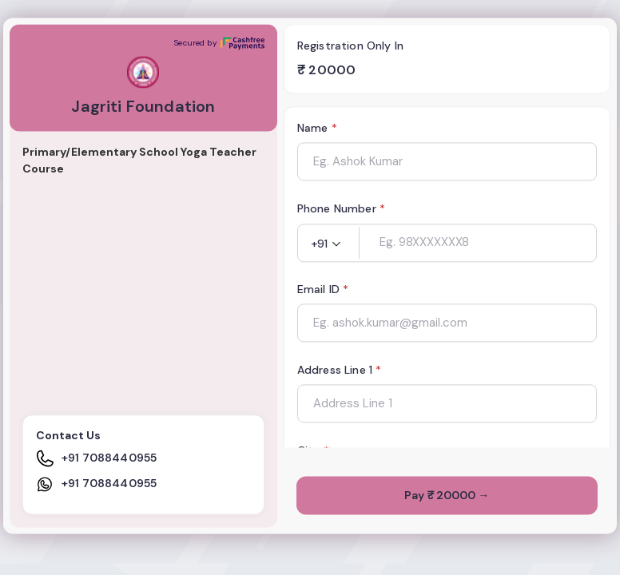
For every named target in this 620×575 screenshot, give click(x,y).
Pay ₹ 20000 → (446, 496)
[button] (328, 244)
